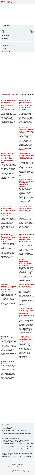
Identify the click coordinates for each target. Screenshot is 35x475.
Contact (15, 469)
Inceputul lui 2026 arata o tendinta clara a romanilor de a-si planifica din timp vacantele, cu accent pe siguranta (16, 434)
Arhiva (4, 94)
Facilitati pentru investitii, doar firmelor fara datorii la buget (26, 337)
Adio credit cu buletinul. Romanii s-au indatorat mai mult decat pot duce (8, 287)
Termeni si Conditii (27, 471)
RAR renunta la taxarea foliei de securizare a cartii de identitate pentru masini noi (26, 236)
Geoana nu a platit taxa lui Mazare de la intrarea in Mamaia (26, 286)
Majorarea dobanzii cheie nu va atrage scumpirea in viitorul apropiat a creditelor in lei (26, 210)
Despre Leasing (17, 48)
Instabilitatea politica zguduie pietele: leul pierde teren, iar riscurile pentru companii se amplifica (17, 428)
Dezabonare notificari (28, 469)
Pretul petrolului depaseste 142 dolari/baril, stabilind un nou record (25, 262)
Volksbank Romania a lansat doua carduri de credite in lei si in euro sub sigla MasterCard (26, 130)
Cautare (25, 466)
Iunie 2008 (14, 94)
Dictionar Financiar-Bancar (17, 45)
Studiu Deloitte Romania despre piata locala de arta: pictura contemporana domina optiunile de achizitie (17, 444)
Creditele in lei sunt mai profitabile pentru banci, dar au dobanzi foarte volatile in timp (26, 156)
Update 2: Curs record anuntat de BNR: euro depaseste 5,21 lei (15, 430)
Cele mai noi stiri (11, 466)
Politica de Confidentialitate (17, 471)
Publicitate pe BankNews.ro (14, 470)
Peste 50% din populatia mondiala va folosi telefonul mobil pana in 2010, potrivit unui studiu (8, 237)
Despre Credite (17, 46)
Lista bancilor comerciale (17, 51)
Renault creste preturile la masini (7, 337)
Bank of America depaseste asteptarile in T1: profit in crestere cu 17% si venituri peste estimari (17, 454)
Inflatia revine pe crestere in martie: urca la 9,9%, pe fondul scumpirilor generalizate (16, 457)
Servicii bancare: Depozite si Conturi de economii (17, 49)
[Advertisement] (18, 14)
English (17, 466)
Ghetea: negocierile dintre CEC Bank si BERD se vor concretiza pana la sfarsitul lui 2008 (25, 104)
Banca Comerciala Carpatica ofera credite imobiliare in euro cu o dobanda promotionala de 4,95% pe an (8, 158)
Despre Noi (21, 469)
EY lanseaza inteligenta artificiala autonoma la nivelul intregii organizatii (17, 450)
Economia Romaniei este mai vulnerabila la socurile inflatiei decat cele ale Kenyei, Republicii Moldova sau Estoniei (26, 313)
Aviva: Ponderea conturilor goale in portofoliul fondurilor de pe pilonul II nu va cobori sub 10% (8, 210)
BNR (22, 464)
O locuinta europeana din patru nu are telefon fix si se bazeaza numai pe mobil (8, 104)
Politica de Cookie (7, 471)
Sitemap (22, 470)
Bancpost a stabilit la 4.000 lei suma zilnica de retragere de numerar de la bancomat (26, 183)
